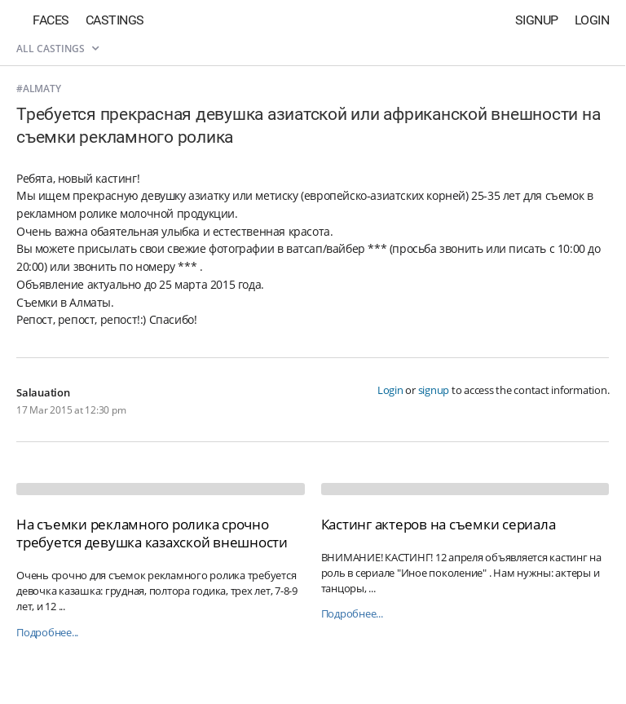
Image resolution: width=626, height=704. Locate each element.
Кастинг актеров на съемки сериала (438, 524)
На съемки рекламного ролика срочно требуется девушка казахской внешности (152, 533)
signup (434, 390)
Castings (115, 20)
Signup (536, 20)
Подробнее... (47, 633)
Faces (51, 20)
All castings (57, 48)
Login (592, 20)
